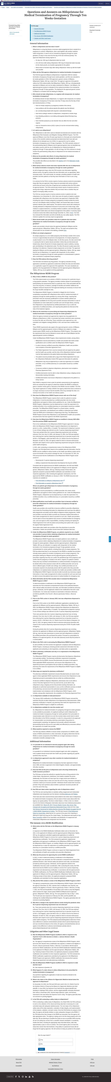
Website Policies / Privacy (55, 1062)
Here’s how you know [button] (26, 0)
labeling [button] (61, 161)
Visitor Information (55, 1059)
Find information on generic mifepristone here (48, 483)
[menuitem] (96, 26)
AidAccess (68, 794)
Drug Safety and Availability (17, 7)
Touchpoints (66, 1052)
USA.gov (92, 1065)
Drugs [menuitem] (91, 32)
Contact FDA (10, 1076)
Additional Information (39, 33)
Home (3, 7)
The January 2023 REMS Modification (43, 36)
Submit (41, 1049)
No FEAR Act (55, 1065)
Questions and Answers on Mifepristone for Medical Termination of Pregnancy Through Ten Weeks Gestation (78, 7)
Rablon (76, 794)
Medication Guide (74, 161)
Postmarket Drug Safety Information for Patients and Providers (38, 7)
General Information (39, 28)
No (42, 1044)
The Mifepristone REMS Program (42, 31)
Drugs (7, 7)
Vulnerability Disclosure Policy (55, 1069)
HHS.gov (92, 1062)
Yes (42, 1040)
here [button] (72, 213)
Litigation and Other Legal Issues (42, 38)
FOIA (92, 1059)
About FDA (19, 1062)
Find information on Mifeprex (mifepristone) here (49, 480)
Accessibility (19, 1065)
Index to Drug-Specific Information (14, 33)
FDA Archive (19, 1059)
